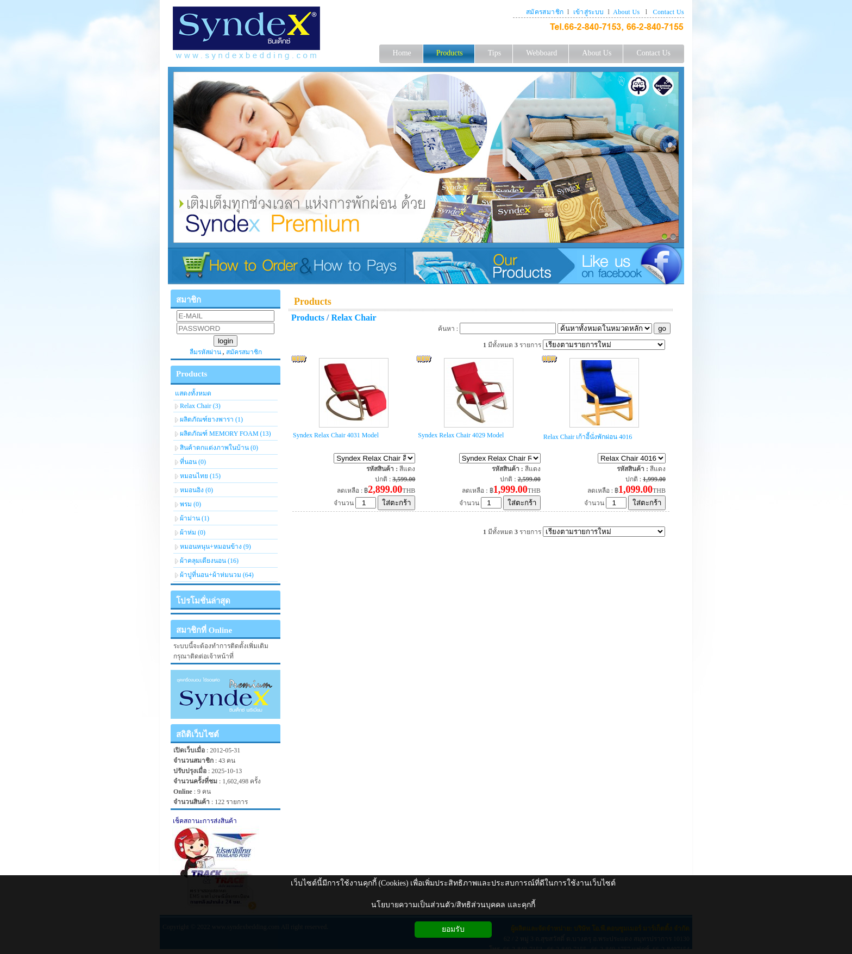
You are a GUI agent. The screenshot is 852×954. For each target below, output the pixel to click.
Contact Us (668, 12)
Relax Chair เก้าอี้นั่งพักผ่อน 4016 (587, 437)
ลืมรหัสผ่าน (205, 352)
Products (312, 301)
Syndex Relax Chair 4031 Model (336, 435)
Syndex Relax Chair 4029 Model (461, 435)
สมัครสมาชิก (544, 12)
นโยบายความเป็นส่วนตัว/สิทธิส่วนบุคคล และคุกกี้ (453, 905)
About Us (626, 12)
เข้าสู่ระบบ (588, 12)
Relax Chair (354, 317)
